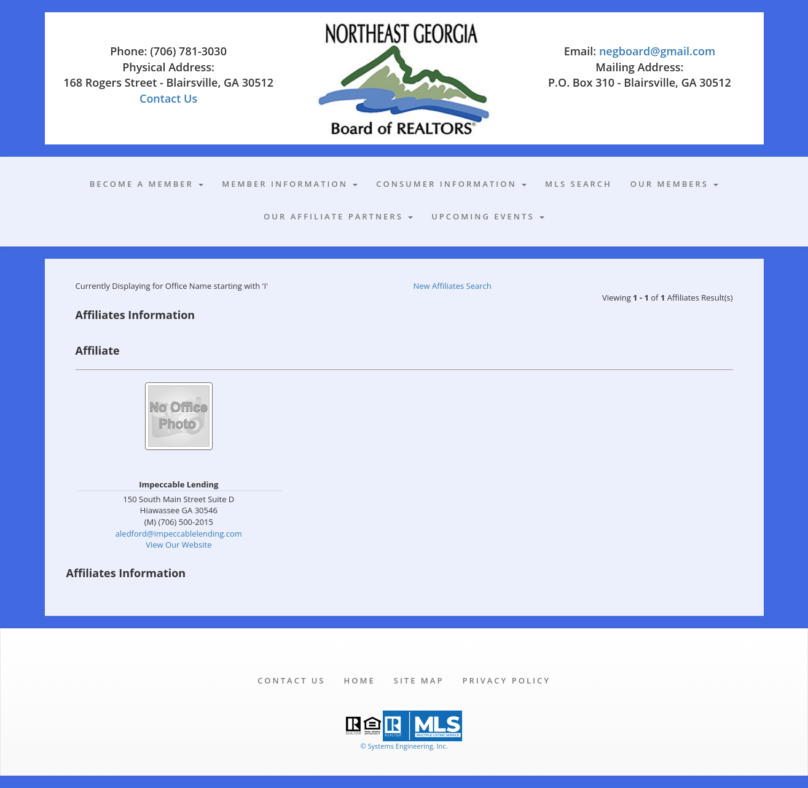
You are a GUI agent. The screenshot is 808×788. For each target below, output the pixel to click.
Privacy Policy (506, 680)
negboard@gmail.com (657, 51)
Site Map (419, 680)
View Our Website (178, 544)
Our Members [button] (674, 183)
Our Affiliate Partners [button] (338, 216)
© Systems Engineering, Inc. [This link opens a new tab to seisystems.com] (403, 746)
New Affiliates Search (453, 285)
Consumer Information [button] (451, 183)
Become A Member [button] (147, 183)
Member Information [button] (290, 183)
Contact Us (168, 98)
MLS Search (578, 183)
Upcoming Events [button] (487, 216)
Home (359, 680)
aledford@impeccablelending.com (179, 533)
